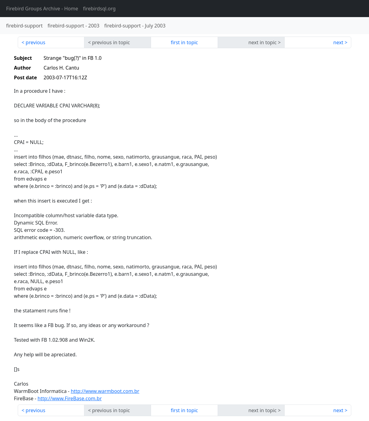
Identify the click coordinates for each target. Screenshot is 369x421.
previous (35, 42)
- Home (42, 8)
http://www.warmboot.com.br (105, 391)
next (338, 42)
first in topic (184, 42)
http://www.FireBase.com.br (70, 398)
